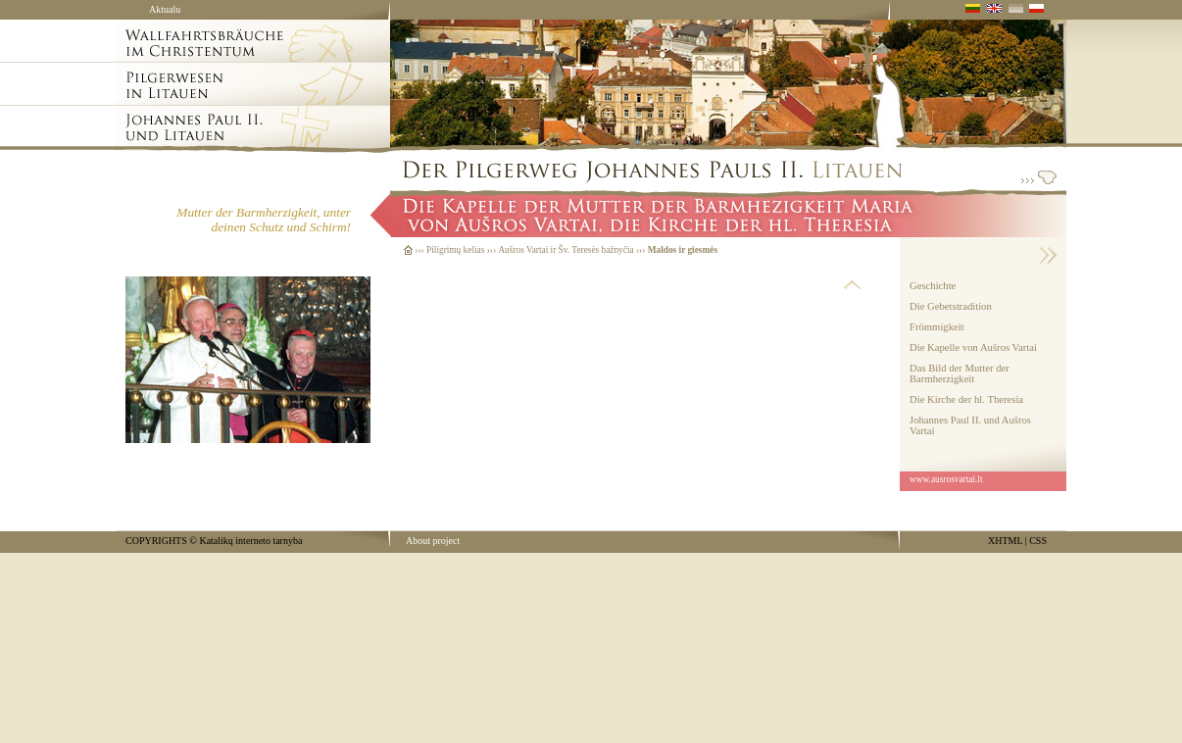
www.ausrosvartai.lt (946, 479)
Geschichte (933, 285)
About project (433, 540)
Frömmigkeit (937, 327)
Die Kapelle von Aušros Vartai (973, 347)
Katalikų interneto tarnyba (250, 540)
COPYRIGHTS (156, 540)
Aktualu (164, 9)
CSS (1038, 540)
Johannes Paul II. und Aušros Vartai (970, 425)
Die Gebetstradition (951, 306)
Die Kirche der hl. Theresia (966, 399)
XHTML (1005, 540)
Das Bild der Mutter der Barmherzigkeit (960, 373)
